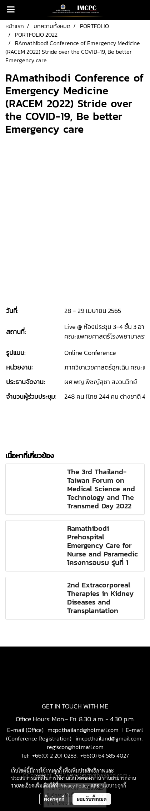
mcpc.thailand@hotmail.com (83, 730)
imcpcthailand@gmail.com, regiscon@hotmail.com (95, 742)
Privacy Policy (74, 785)
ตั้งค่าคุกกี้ (54, 799)
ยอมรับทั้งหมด (92, 799)
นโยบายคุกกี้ (113, 785)
